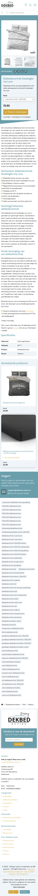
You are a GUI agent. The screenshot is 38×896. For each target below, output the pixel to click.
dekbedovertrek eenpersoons (12, 562)
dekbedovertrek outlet (10, 599)
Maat (5, 96)
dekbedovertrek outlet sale (12, 602)
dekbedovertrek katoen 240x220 (14, 576)
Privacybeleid (17, 871)
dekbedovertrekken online (11, 621)
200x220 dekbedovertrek (11, 517)
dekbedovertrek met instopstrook (14, 595)
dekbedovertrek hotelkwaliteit (13, 573)
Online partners (22, 874)
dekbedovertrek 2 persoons (12, 539)
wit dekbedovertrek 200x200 (13, 680)
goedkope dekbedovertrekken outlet (15, 647)
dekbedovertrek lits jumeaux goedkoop (16, 588)
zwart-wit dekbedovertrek (11, 695)
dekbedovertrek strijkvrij (11, 610)
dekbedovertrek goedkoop (11, 565)
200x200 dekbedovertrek (11, 513)
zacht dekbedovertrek (10, 691)
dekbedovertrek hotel (26, 569)
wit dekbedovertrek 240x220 (13, 684)
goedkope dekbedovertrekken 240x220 (16, 643)
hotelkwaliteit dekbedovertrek (13, 654)
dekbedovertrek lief (9, 584)
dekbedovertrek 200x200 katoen (14, 543)
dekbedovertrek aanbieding (12, 558)
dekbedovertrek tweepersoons (13, 614)
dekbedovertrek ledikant (11, 580)
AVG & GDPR (29, 871)
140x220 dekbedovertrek (11, 510)
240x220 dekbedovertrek (11, 525)
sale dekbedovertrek (9, 665)
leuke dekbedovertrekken (11, 662)
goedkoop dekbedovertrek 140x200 (15, 636)
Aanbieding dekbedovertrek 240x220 (15, 532)
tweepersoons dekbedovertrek (13, 673)
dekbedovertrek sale (9, 606)
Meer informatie (19, 887)
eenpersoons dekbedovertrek (12, 628)
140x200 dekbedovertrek (11, 506)
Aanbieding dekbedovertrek (12, 528)
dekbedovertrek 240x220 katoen (14, 554)
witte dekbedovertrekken (11, 688)
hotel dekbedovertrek (10, 651)
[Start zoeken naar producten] (8, 12)
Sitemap (12, 874)
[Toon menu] (2, 12)
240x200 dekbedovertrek (11, 521)
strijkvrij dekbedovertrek (11, 669)
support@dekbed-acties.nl (19, 490)
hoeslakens (30, 311)
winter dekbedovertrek (10, 677)
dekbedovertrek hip (9, 569)
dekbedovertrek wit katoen (12, 617)
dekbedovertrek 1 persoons (12, 536)
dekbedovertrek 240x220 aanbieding (15, 547)
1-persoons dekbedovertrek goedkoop (16, 502)
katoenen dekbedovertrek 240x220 (15, 658)
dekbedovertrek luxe (9, 591)
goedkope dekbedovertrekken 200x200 (16, 640)
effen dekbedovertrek (10, 632)
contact (15, 328)
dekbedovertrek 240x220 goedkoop (15, 551)
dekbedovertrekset (9, 625)
